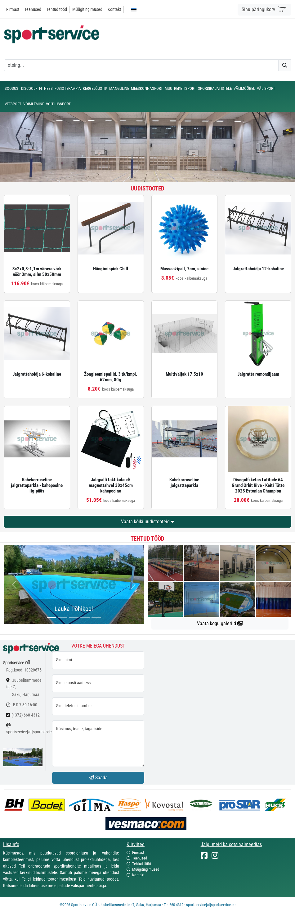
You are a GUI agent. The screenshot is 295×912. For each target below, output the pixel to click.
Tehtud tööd (57, 9)
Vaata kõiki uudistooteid (147, 522)
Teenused (33, 9)
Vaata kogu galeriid (220, 623)
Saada (98, 778)
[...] (51, 617)
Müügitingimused (87, 9)
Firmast (12, 9)
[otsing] (141, 65)
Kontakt (114, 9)
